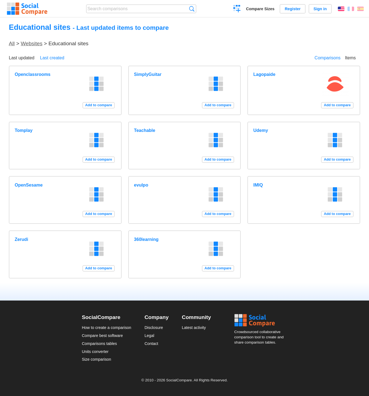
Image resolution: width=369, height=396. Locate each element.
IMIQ (258, 185)
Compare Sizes (260, 9)
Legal (149, 335)
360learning (146, 239)
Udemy (260, 130)
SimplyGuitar (148, 74)
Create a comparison (237, 9)
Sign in (320, 9)
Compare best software (102, 335)
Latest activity (194, 327)
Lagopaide (264, 74)
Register (293, 9)
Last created (52, 57)
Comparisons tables (99, 343)
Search (191, 8)
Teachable (144, 130)
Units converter (95, 351)
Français (350, 9)
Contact (151, 343)
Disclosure (154, 327)
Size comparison (96, 359)
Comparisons (328, 57)
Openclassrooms (32, 74)
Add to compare (98, 105)
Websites (31, 43)
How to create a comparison (106, 327)
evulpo (141, 185)
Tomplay (24, 130)
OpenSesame (28, 185)
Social (260, 320)
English (341, 9)
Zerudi (21, 239)
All (12, 43)
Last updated (21, 57)
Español (360, 9)
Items (350, 57)
